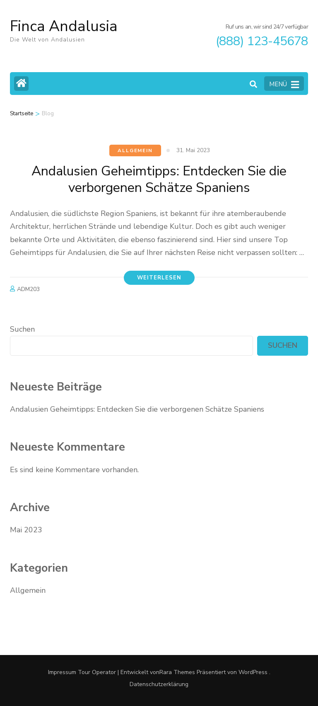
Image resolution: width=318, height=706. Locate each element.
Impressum (62, 672)
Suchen (22, 329)
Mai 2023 (26, 530)
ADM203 (28, 289)
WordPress (252, 672)
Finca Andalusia (64, 26)
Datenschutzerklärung (159, 684)
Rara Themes (177, 672)
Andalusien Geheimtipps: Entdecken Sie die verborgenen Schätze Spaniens (159, 179)
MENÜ (284, 84)
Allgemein (135, 150)
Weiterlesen (159, 277)
